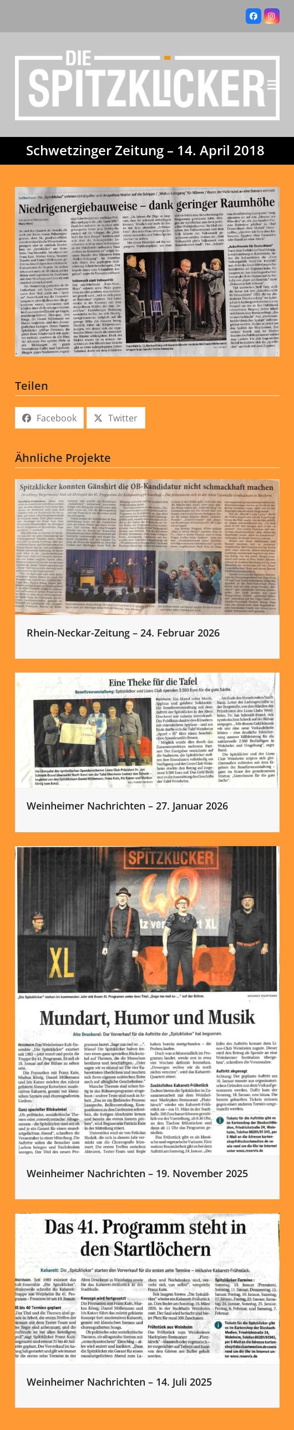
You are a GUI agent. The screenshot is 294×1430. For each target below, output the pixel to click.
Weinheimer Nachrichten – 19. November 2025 (137, 1173)
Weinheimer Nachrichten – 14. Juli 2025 (119, 1381)
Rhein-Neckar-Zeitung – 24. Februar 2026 (123, 632)
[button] (273, 84)
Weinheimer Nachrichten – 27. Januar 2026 (127, 805)
